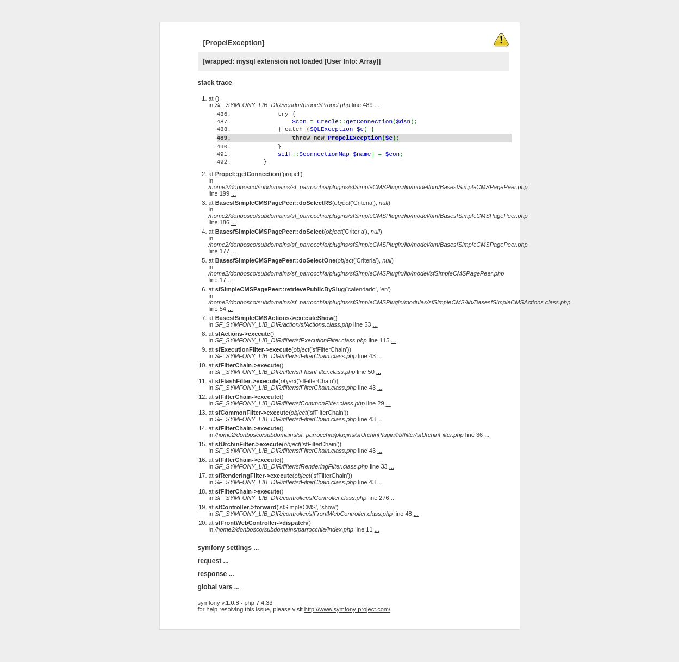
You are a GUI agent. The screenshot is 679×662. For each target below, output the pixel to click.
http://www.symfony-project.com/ (347, 630)
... (377, 105)
